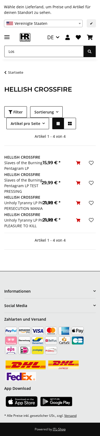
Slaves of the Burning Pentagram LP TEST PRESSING (23, 186)
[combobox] (43, 23)
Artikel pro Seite (25, 123)
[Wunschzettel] (78, 38)
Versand (70, 415)
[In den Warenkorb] (78, 163)
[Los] (44, 51)
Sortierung (44, 112)
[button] (67, 38)
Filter (16, 112)
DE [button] (50, 37)
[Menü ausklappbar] (7, 35)
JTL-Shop (59, 429)
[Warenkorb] (90, 38)
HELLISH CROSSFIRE (22, 157)
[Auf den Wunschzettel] (91, 163)
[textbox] (43, 23)
